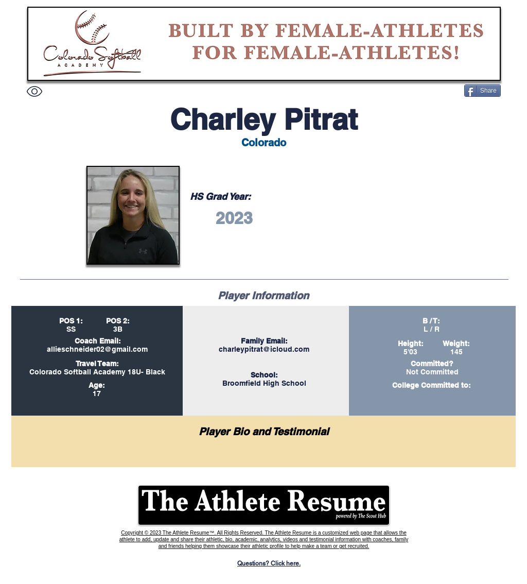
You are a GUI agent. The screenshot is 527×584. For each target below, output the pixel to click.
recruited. (359, 546)
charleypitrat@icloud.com (264, 349)
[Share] (482, 90)
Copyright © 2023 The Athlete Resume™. (169, 533)
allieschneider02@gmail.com (97, 349)
